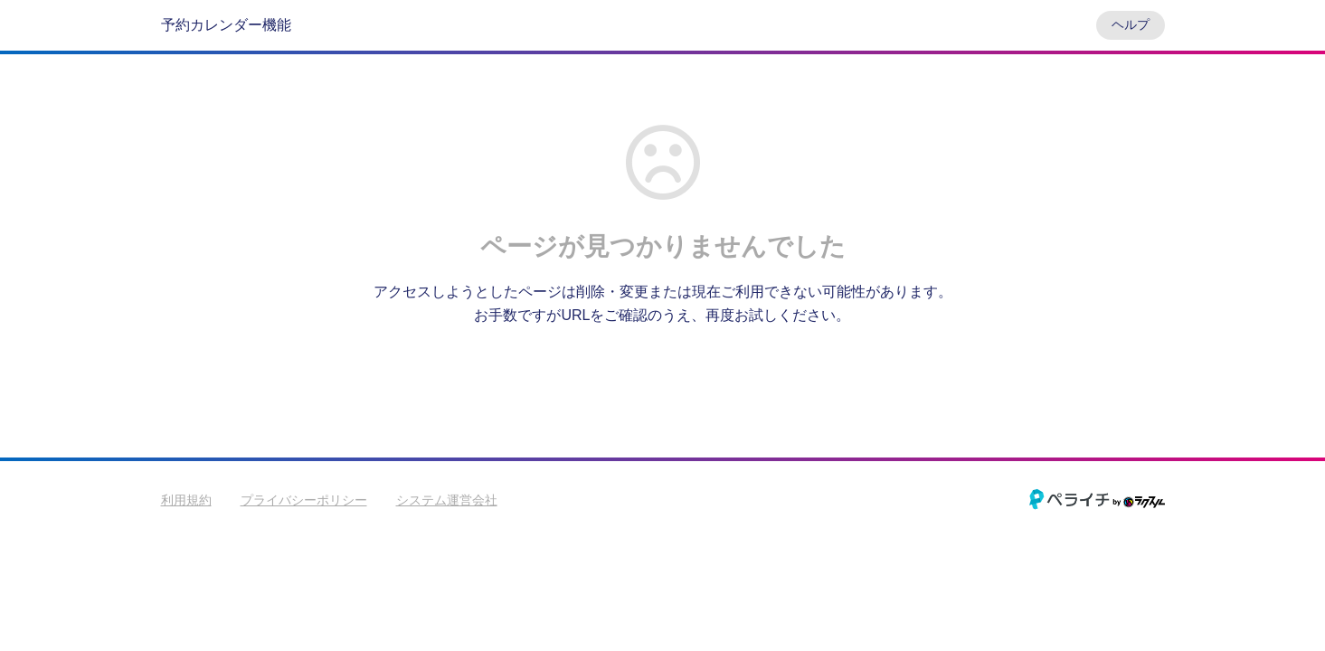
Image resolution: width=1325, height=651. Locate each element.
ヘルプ (1131, 24)
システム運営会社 (446, 500)
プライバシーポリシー (304, 500)
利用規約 (186, 500)
